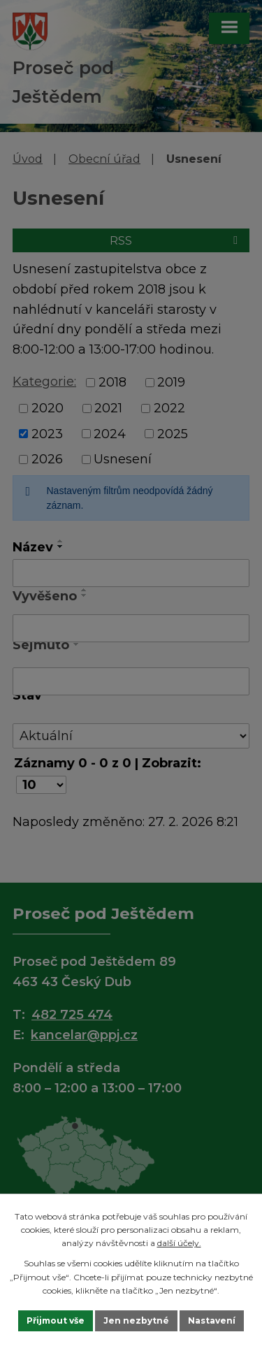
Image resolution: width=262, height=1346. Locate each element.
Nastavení (211, 1320)
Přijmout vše (56, 1320)
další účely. (179, 1243)
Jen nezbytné (136, 1320)
